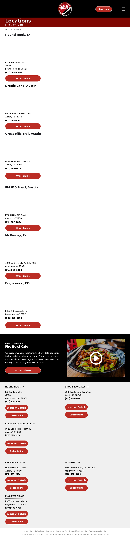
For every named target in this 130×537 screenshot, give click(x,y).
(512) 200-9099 (13, 72)
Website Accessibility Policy (97, 531)
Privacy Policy (28, 531)
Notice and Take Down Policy (78, 531)
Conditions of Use (61, 531)
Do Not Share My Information (44, 531)
